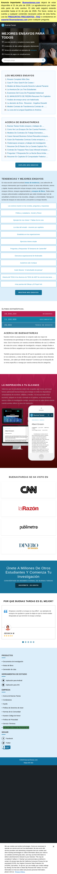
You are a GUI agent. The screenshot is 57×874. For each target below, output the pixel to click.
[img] (43, 60)
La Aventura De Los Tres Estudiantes (21, 89)
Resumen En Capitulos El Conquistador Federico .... (27, 157)
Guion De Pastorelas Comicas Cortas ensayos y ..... (27, 140)
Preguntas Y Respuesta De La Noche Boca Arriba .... (28, 153)
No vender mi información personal (15, 727)
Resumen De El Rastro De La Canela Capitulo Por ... (28, 146)
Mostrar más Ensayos (28, 292)
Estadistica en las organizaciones (28, 234)
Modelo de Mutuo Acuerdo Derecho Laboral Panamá (27, 86)
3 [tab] (28, 641)
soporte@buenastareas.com (14, 20)
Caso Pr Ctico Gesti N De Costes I (20, 83)
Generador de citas (9, 669)
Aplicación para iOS (11, 685)
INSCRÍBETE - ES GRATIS (28, 585)
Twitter (6, 743)
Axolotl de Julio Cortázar (28, 263)
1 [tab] (23, 641)
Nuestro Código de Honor (12, 716)
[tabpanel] (28, 622)
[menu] (54, 25)
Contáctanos (7, 700)
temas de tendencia (32, 183)
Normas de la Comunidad (12, 712)
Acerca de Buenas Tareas (12, 696)
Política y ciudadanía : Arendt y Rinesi (28, 213)
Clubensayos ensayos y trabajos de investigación (26, 143)
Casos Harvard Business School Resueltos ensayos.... (28, 136)
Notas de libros (8, 665)
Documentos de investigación (13, 661)
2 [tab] (26, 641)
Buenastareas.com (31, 2)
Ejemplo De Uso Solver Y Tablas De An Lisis (28, 220)
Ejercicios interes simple (28, 241)
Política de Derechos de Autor (13, 708)
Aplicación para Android (12, 680)
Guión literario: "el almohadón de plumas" (28, 270)
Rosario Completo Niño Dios (18, 79)
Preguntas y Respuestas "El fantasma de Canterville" (28, 249)
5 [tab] (34, 641)
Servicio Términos (9, 723)
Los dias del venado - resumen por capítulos (28, 227)
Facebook (7, 738)
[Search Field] (24, 60)
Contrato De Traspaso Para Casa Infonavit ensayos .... (28, 150)
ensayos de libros (38, 191)
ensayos (34, 50)
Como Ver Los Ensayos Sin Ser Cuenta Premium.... (27, 129)
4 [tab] (31, 641)
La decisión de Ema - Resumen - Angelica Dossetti (27, 103)
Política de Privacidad (10, 720)
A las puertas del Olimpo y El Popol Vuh (28, 284)
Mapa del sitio (28, 763)
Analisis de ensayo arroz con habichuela (23, 100)
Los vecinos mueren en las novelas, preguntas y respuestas (28, 206)
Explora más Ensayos (28, 165)
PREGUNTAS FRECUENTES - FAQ (24, 17)
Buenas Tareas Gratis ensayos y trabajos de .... (25, 126)
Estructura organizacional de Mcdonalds (28, 256)
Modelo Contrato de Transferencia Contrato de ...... (27, 106)
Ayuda (5, 704)
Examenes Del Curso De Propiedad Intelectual (25, 93)
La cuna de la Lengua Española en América (24, 110)
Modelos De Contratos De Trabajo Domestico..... (26, 133)
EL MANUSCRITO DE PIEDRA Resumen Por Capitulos (29, 96)
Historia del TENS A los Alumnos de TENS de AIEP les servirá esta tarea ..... (29, 277)
